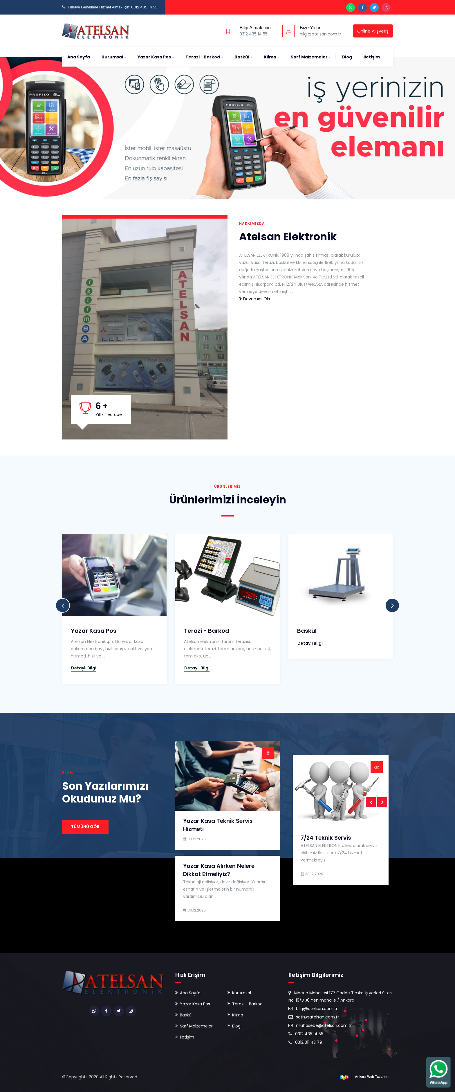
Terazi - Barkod (202, 57)
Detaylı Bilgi (83, 668)
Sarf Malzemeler (309, 57)
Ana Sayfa (78, 57)
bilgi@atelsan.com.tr (312, 1008)
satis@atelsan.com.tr (313, 1017)
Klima (270, 57)
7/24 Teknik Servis (326, 838)
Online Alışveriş (373, 31)
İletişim (372, 57)
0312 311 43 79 (305, 1042)
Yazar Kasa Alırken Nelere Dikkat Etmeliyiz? (218, 870)
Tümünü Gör (85, 827)
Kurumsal (112, 57)
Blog (347, 57)
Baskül (241, 57)
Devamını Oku (255, 299)
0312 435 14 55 (305, 1034)
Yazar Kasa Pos (154, 57)
